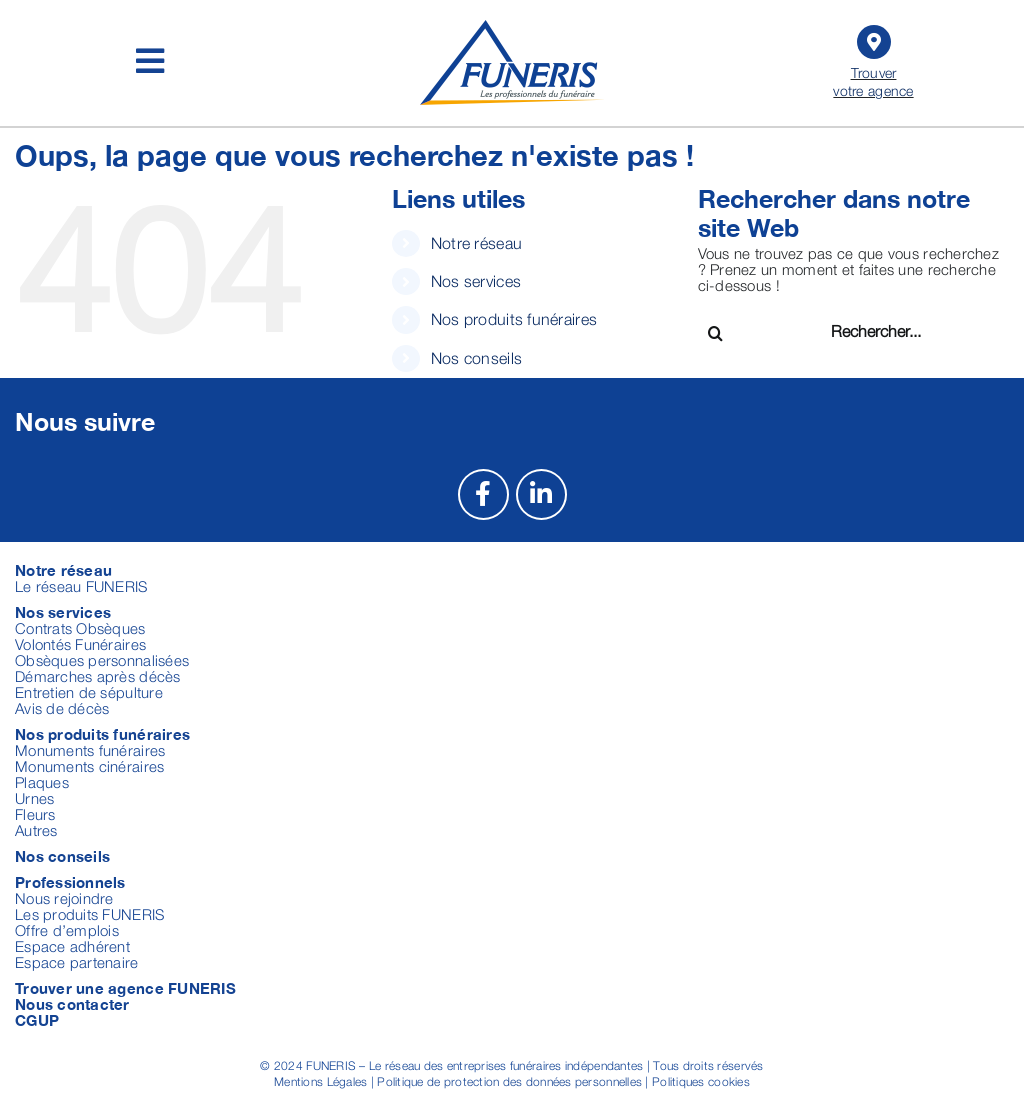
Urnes (34, 798)
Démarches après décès (98, 676)
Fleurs (35, 814)
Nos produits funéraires (514, 319)
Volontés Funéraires (80, 644)
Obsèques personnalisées (102, 660)
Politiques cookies (701, 1081)
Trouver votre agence (873, 59)
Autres (36, 830)
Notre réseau (476, 243)
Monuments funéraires (90, 750)
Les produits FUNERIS (89, 914)
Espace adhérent (72, 946)
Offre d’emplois (67, 930)
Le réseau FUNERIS (81, 586)
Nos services (476, 281)
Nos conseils (476, 358)
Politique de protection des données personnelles (509, 1081)
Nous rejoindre (64, 898)
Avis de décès (62, 708)
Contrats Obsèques (80, 628)
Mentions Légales (320, 1081)
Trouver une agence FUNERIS (125, 988)
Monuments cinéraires (89, 766)
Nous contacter (72, 1004)
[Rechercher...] (902, 330)
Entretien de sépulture (89, 692)
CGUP (37, 1020)
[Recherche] (715, 333)
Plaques (42, 782)
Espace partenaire (77, 962)
